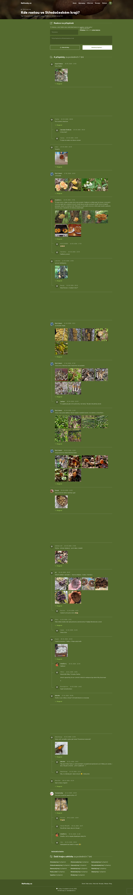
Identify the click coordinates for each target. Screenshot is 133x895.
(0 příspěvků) (58, 862)
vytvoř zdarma (96, 30)
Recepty (97, 3)
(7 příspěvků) (98, 872)
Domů (74, 3)
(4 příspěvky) (79, 872)
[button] (65, 47)
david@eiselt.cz (71, 890)
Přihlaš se (82, 30)
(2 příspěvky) (80, 862)
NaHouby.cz (26, 3)
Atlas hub (90, 3)
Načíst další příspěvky (57, 851)
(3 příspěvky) (101, 865)
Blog (110, 883)
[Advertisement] (34, 47)
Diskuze (104, 3)
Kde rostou (81, 3)
